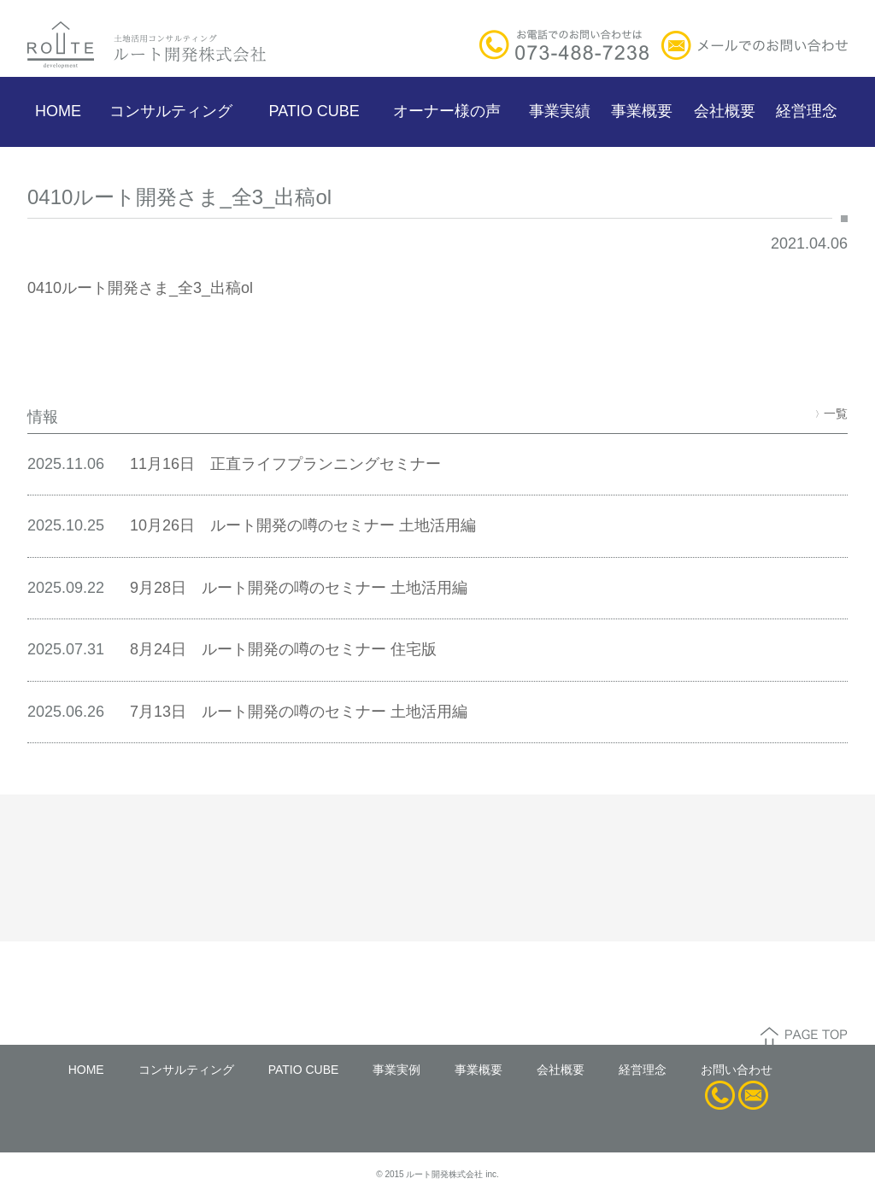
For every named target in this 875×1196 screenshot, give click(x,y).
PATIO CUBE (313, 111)
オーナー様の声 (447, 111)
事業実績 (559, 111)
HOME (58, 111)
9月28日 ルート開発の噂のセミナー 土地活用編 (298, 587)
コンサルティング (170, 111)
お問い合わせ (736, 1069)
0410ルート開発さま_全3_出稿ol (140, 287)
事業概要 (641, 111)
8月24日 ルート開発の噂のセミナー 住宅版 (283, 649)
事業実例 (396, 1069)
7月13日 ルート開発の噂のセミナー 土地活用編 (298, 711)
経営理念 (806, 111)
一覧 (831, 413)
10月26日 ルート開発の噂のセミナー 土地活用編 (303, 525)
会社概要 (724, 111)
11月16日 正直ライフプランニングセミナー (285, 463)
